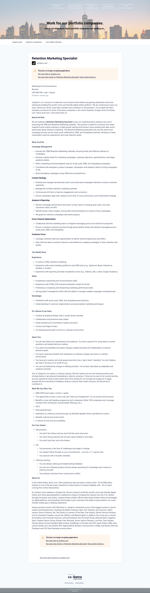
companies (34, 42)
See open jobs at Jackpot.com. (49, 74)
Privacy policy (69, 583)
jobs (17, 42)
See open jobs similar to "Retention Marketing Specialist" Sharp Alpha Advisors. (67, 77)
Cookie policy (79, 583)
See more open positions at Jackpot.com (55, 558)
